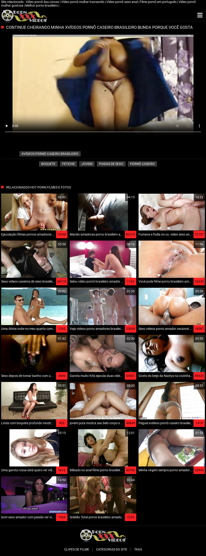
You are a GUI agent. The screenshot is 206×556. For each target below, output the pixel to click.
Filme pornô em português (158, 2)
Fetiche (68, 164)
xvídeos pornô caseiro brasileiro (50, 154)
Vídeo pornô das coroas (43, 2)
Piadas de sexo (111, 164)
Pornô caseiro (142, 164)
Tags (138, 549)
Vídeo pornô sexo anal (122, 2)
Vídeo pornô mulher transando (83, 2)
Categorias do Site (111, 549)
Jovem (87, 164)
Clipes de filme (76, 549)
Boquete (48, 164)
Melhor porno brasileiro (42, 5)
